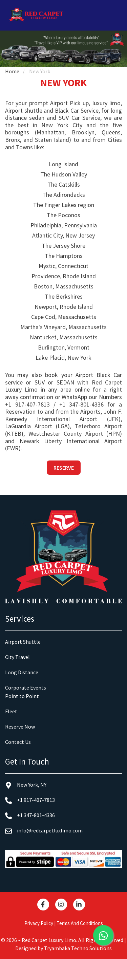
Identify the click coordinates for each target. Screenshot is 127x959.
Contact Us (18, 742)
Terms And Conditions (80, 923)
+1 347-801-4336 (81, 404)
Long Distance (21, 672)
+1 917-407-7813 (27, 404)
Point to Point (22, 696)
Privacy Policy (38, 923)
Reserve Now (20, 726)
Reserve (64, 467)
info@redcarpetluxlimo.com (44, 830)
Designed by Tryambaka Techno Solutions (63, 948)
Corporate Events (25, 687)
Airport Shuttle (23, 641)
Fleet (11, 711)
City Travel (17, 657)
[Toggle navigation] (116, 15)
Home (12, 71)
